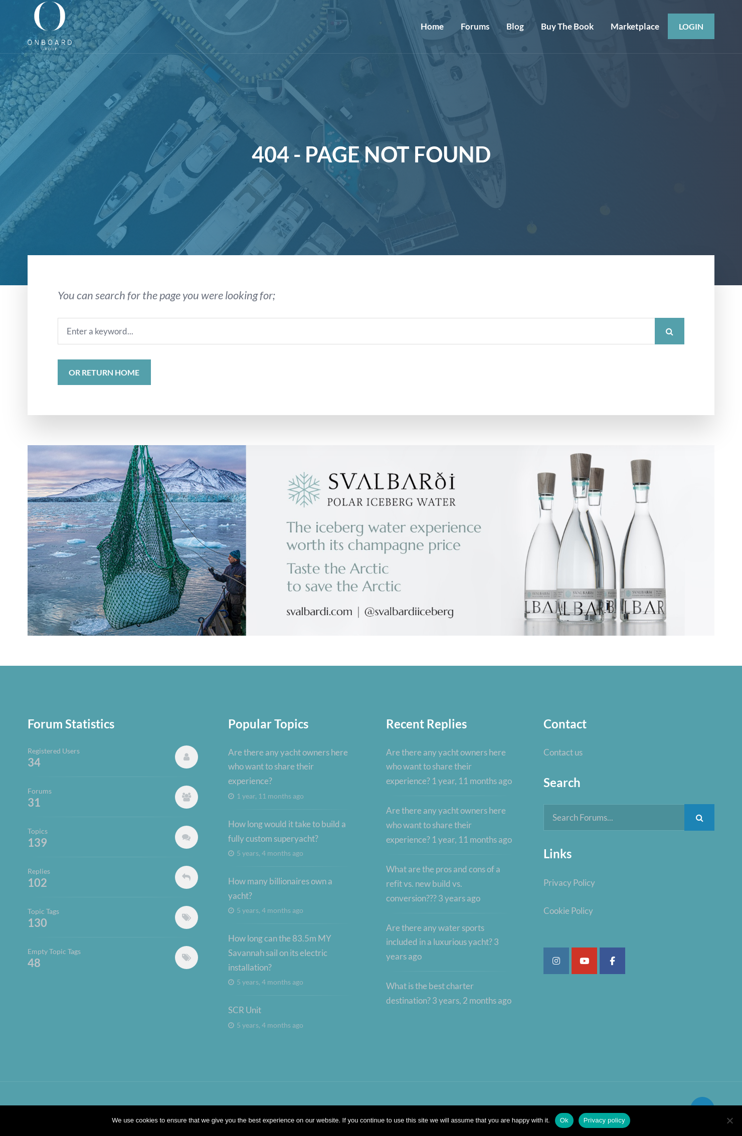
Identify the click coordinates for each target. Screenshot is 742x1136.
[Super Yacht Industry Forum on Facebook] (612, 961)
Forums (475, 26)
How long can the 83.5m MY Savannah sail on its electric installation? (279, 953)
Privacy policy (604, 1120)
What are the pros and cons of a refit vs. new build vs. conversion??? (443, 883)
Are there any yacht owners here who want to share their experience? (288, 767)
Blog (515, 26)
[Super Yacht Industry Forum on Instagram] (556, 961)
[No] (729, 1120)
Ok (564, 1120)
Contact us (563, 752)
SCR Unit (244, 1010)
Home (432, 26)
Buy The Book (567, 26)
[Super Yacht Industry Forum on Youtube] (584, 961)
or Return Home (104, 372)
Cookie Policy (568, 910)
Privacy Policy (569, 882)
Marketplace (635, 26)
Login (691, 26)
